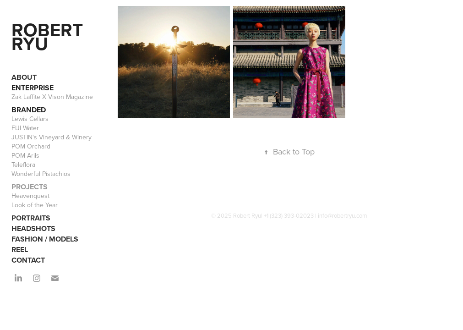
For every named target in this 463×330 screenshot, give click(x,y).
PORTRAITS (30, 218)
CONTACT (28, 260)
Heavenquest (30, 195)
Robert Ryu (49, 36)
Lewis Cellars (30, 118)
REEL (19, 249)
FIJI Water (25, 127)
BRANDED (28, 109)
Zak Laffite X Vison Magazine (52, 96)
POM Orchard (30, 146)
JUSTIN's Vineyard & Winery (51, 137)
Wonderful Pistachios (41, 173)
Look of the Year (34, 204)
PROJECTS (29, 187)
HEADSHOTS (33, 228)
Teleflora (23, 164)
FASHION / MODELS (44, 239)
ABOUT (24, 77)
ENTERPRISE (32, 87)
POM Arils (25, 155)
